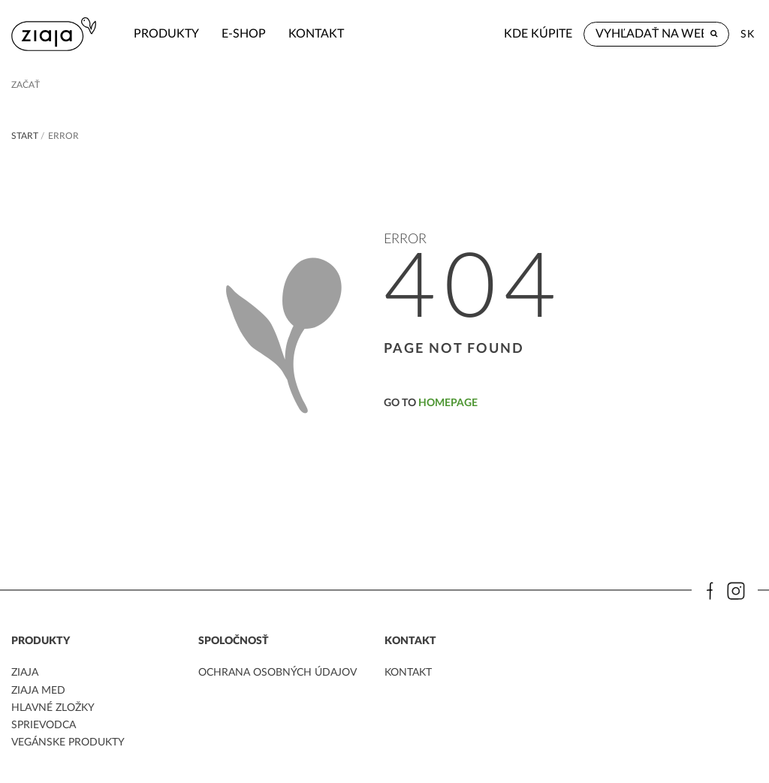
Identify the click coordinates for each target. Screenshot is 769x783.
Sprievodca (43, 725)
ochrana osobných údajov (277, 672)
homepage (448, 403)
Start (24, 135)
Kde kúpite (538, 34)
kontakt (316, 34)
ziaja (24, 672)
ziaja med (38, 690)
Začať (25, 84)
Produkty (166, 34)
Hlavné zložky (53, 708)
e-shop (244, 34)
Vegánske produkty (68, 742)
